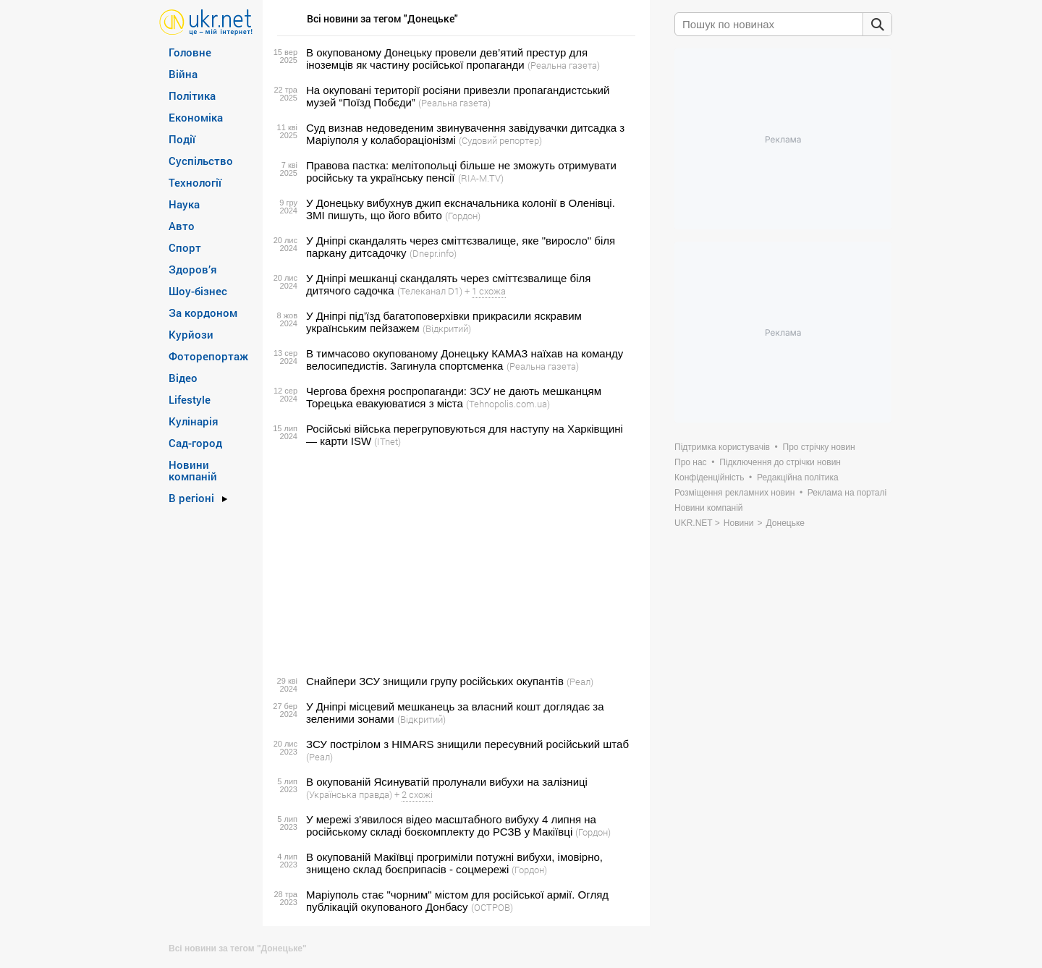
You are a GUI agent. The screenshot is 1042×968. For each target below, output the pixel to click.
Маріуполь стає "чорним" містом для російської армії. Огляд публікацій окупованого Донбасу (457, 900)
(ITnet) (387, 441)
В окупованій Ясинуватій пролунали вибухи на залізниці (447, 782)
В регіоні (191, 498)
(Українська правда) (349, 794)
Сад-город (195, 443)
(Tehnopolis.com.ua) (508, 403)
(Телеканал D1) (429, 290)
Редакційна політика (798, 477)
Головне (190, 52)
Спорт (185, 247)
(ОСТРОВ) (492, 907)
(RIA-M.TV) (481, 177)
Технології (195, 182)
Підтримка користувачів (722, 447)
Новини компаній (193, 470)
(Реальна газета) (564, 65)
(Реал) (580, 681)
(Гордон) (462, 215)
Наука (184, 204)
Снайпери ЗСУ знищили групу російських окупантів (435, 681)
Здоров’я (193, 269)
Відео (183, 377)
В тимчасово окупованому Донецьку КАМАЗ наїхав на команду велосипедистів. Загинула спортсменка (464, 359)
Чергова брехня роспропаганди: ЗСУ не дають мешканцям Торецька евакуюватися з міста (453, 397)
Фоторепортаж (208, 356)
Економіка (196, 117)
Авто (182, 226)
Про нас (690, 462)
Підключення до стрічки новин (780, 462)
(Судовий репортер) (500, 140)
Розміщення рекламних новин (734, 493)
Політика (192, 95)
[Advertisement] (454, 561)
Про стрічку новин (819, 447)
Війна (183, 74)
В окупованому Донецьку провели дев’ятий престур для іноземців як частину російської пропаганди (447, 58)
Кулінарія (194, 421)
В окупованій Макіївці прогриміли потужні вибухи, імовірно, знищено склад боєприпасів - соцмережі (454, 863)
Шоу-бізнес (198, 291)
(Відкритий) (447, 328)
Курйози (191, 334)
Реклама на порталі (847, 493)
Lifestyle (190, 399)
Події (182, 139)
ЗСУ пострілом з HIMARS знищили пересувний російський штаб (467, 744)
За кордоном (203, 312)
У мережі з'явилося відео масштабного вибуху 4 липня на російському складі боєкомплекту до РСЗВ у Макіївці (451, 825)
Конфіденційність (709, 477)
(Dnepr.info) (433, 253)
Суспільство (201, 160)
